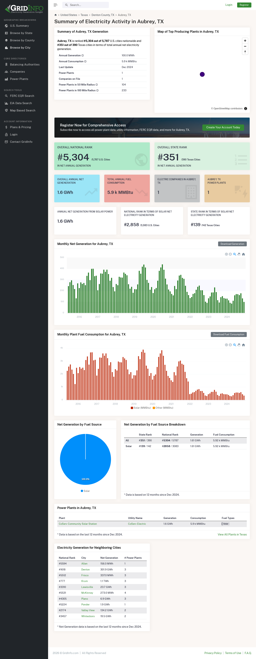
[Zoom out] (245, 46)
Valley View (88, 610)
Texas (84, 15)
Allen (84, 563)
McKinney (87, 592)
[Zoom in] (245, 40)
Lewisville (87, 586)
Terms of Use (233, 653)
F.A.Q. (248, 653)
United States (68, 15)
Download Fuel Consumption (228, 334)
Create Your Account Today (223, 127)
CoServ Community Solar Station (78, 523)
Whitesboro (88, 616)
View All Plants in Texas (232, 534)
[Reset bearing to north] (245, 52)
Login (228, 4)
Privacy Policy (213, 653)
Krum (84, 581)
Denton (85, 569)
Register (244, 4)
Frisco (84, 575)
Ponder (85, 604)
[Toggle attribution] (245, 108)
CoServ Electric (137, 523)
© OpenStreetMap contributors (227, 108)
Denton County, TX (103, 15)
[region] (24, 335)
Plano (84, 598)
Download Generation (232, 243)
